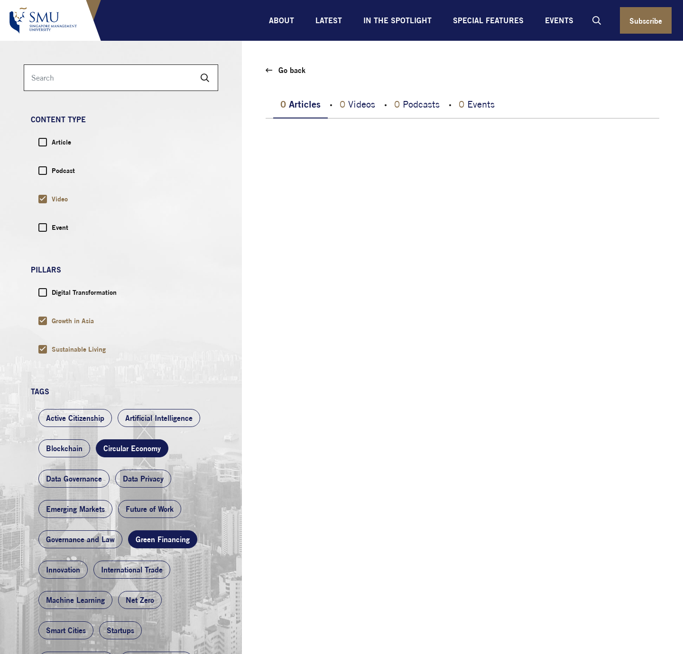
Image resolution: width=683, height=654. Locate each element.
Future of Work (150, 509)
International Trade (132, 569)
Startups (120, 630)
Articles (300, 104)
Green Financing (163, 539)
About (281, 20)
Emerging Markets (75, 509)
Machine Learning (75, 600)
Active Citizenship (75, 418)
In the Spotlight (397, 20)
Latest (328, 20)
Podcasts (417, 104)
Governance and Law (80, 539)
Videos (357, 104)
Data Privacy (143, 478)
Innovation (63, 569)
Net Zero (140, 600)
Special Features (488, 20)
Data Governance (74, 478)
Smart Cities (66, 630)
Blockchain (64, 448)
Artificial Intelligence (159, 418)
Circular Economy (132, 448)
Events (559, 20)
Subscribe (645, 21)
